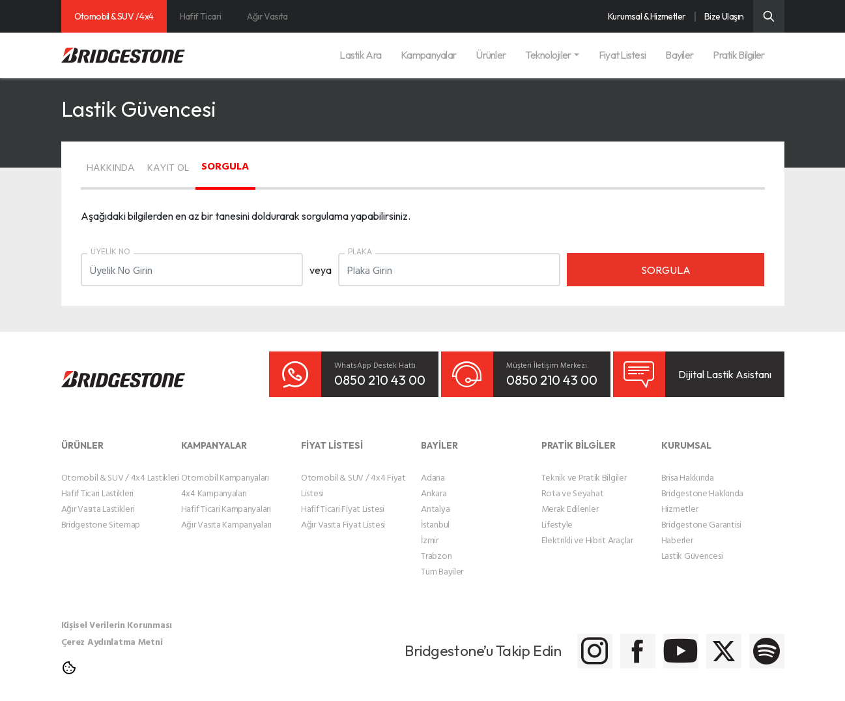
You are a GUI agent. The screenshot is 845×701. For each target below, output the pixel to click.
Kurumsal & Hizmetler (647, 16)
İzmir (429, 530)
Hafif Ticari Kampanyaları (226, 499)
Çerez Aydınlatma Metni (112, 632)
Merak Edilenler (570, 499)
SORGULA (284, 164)
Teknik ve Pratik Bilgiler (584, 468)
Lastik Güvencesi (692, 546)
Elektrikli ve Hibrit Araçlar (587, 530)
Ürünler (491, 54)
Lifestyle (557, 515)
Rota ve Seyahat (572, 483)
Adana (433, 468)
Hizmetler (679, 499)
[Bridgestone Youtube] (629, 642)
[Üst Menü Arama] (768, 16)
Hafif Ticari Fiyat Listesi (342, 499)
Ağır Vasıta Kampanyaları (226, 515)
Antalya (435, 499)
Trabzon (436, 546)
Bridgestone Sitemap (101, 515)
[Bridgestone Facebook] (564, 642)
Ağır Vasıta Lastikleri (98, 499)
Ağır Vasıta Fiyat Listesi (343, 515)
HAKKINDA (124, 165)
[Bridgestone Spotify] (760, 642)
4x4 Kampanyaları (214, 483)
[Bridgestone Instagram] (499, 642)
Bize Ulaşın (724, 16)
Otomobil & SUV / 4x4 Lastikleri (120, 468)
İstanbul (435, 515)
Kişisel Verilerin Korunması (116, 615)
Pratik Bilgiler (738, 54)
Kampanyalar (428, 54)
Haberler (677, 530)
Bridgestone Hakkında (702, 483)
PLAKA (360, 251)
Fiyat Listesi (622, 54)
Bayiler (679, 54)
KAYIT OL (205, 165)
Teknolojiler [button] (548, 54)
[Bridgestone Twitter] (694, 642)
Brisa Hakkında (687, 468)
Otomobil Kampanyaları (225, 468)
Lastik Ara (360, 54)
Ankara (433, 483)
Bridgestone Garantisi (701, 515)
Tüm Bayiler (442, 562)
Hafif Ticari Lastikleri (97, 483)
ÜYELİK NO (110, 251)
